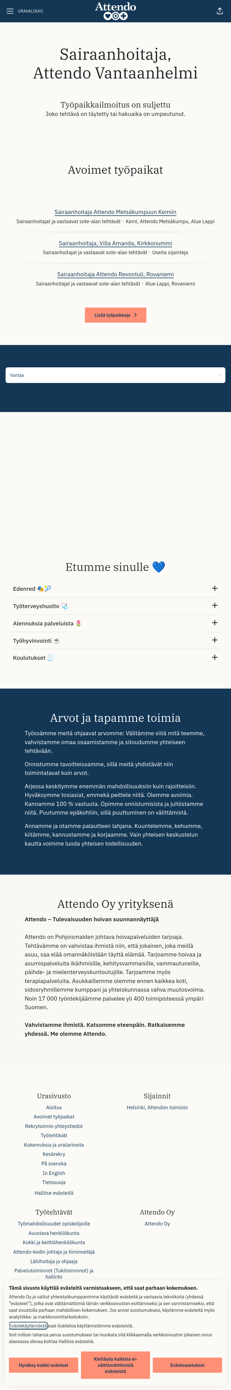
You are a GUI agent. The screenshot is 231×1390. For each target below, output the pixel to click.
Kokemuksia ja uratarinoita (54, 1145)
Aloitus (54, 1107)
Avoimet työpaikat (54, 1116)
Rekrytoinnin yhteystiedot (54, 1126)
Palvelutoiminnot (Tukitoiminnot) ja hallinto (54, 1273)
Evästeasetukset (187, 1365)
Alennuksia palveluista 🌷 (115, 623)
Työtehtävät (54, 1135)
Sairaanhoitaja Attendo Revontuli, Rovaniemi (115, 274)
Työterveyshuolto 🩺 (115, 606)
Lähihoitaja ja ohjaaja (54, 1261)
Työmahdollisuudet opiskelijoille (54, 1223)
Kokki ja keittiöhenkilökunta (54, 1242)
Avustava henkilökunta (53, 1233)
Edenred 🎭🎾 (115, 589)
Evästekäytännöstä (28, 1326)
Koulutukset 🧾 (115, 658)
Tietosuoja (54, 1182)
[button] (220, 11)
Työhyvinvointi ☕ (115, 641)
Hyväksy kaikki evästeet (43, 1365)
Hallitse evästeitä (54, 1193)
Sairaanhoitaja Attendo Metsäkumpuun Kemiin (115, 212)
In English (54, 1173)
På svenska (53, 1163)
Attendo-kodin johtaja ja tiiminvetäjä (54, 1252)
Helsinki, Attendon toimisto (157, 1107)
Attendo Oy (157, 1223)
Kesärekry (54, 1154)
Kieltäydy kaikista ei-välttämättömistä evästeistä (115, 1365)
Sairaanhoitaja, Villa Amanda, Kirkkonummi (115, 243)
